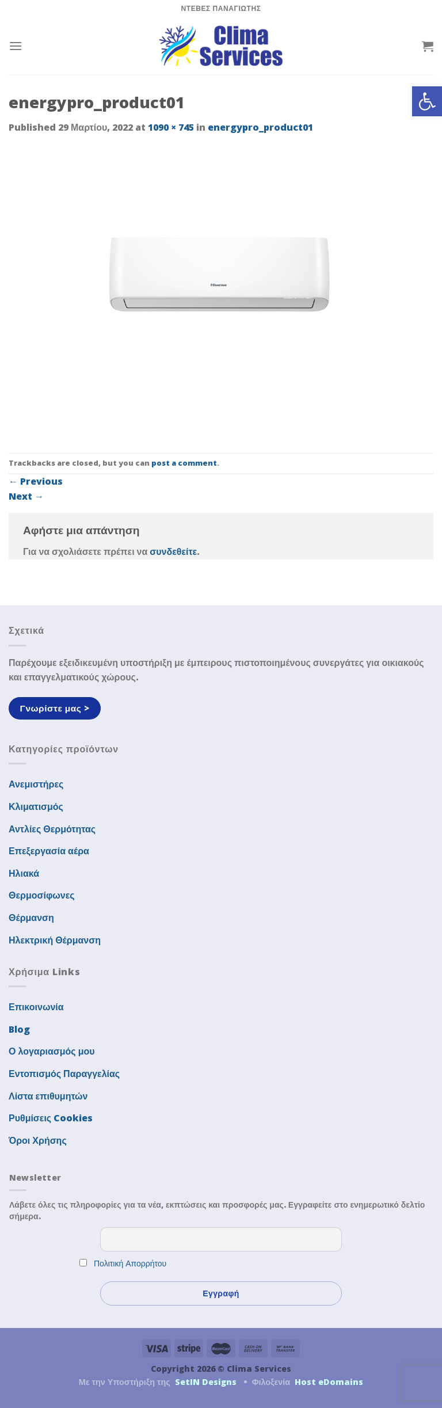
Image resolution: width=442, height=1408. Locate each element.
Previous (36, 481)
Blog (19, 1029)
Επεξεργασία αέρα (49, 850)
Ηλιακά (24, 873)
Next (26, 496)
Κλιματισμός (36, 806)
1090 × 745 (171, 127)
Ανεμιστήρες (36, 784)
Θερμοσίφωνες (42, 895)
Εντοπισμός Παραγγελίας (64, 1073)
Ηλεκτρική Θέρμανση (55, 940)
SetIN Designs (206, 1381)
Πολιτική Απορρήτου (130, 1263)
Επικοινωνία (36, 1006)
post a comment (184, 463)
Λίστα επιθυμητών (48, 1096)
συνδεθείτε (173, 551)
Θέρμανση (31, 917)
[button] (427, 101)
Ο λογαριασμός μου (52, 1051)
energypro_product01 (260, 127)
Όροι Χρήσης (38, 1140)
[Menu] (15, 46)
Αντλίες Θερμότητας (52, 829)
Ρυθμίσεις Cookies (51, 1118)
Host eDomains (329, 1381)
